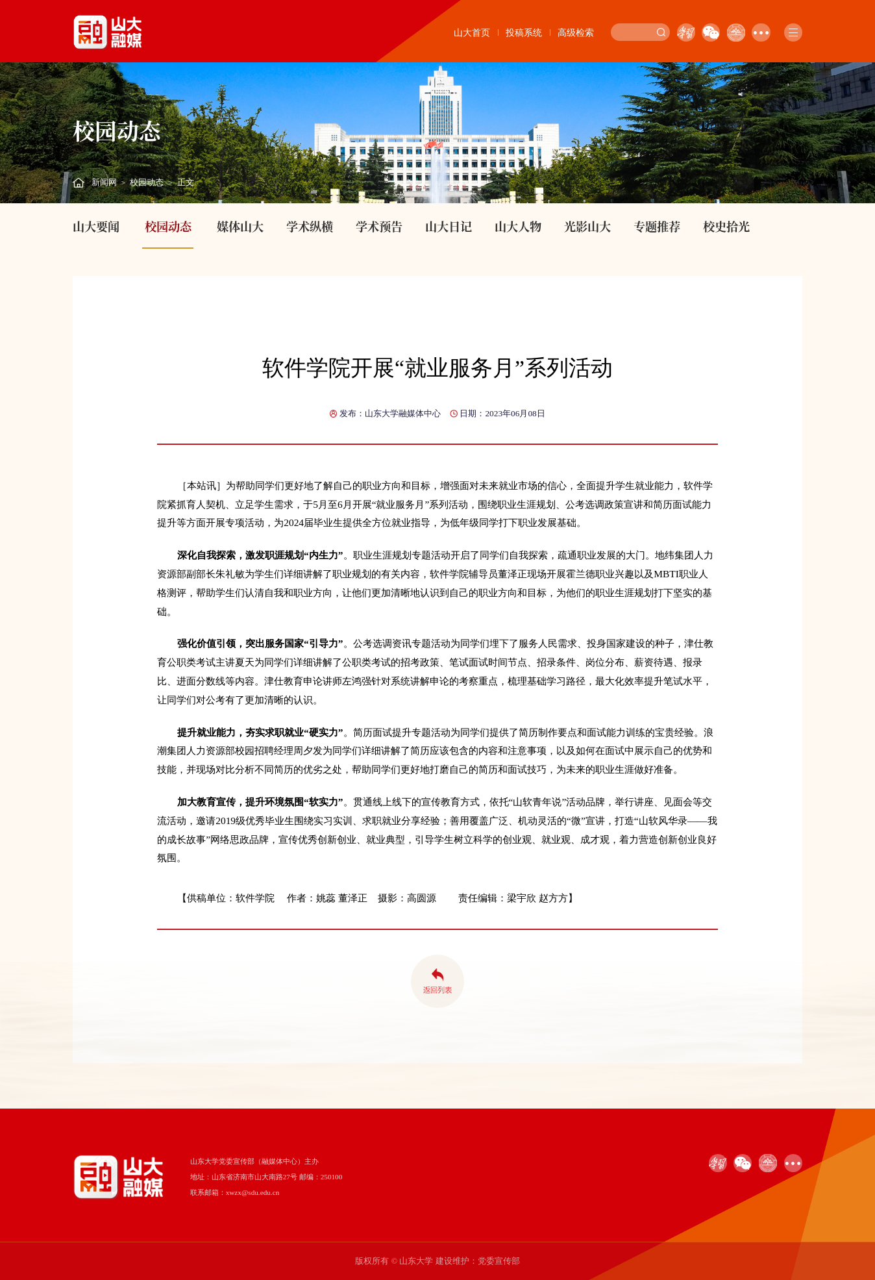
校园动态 (147, 182)
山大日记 (448, 226)
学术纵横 (309, 226)
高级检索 (576, 32)
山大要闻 (96, 226)
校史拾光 (726, 226)
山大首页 (472, 32)
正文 (185, 182)
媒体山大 (240, 226)
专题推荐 (657, 226)
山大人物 (518, 226)
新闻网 (104, 182)
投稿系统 (524, 32)
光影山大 (587, 226)
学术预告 (379, 226)
